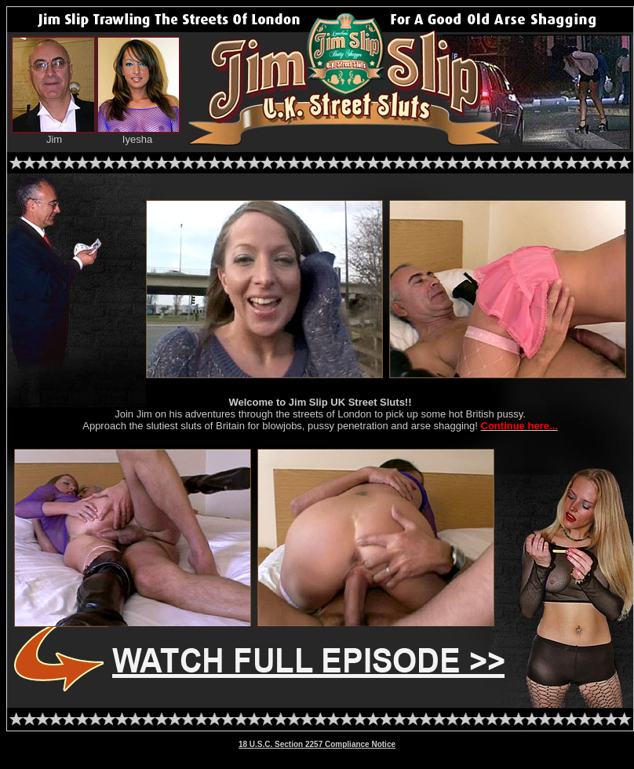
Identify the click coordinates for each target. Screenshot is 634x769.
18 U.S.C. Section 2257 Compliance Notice (317, 744)
